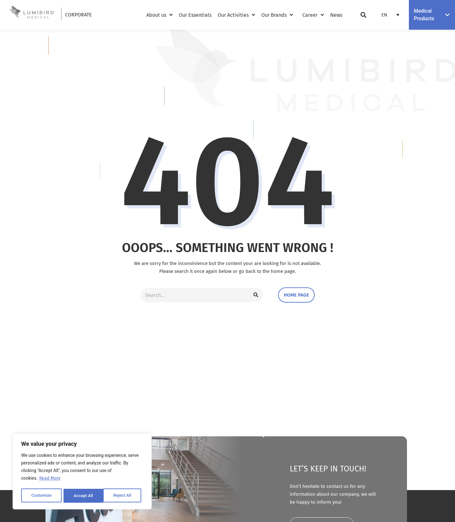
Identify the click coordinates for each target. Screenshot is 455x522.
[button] (363, 15)
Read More (50, 479)
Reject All (82, 495)
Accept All (123, 495)
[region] (82, 472)
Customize (41, 495)
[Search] (256, 295)
